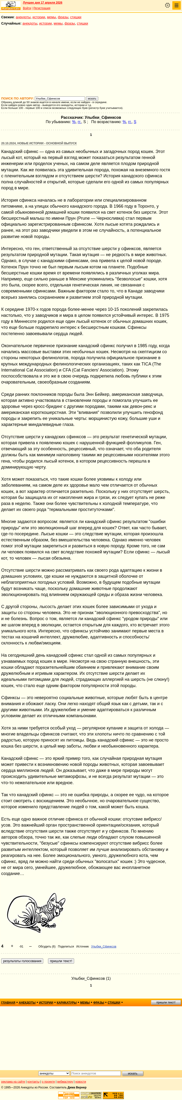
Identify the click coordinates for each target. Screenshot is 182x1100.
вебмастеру (65, 1081)
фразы (63, 17)
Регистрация (41, 8)
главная (8, 1002)
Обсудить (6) (47, 946)
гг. (79, 122)
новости (80, 1081)
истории (39, 17)
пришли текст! (165, 1002)
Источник (82, 946)
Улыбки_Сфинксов (103, 946)
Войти (27, 8)
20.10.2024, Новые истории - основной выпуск (39, 143)
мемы (51, 17)
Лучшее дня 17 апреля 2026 (42, 2)
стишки (75, 17)
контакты (34, 1081)
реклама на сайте (13, 1081)
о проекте (48, 1081)
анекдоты (23, 17)
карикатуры (67, 1002)
